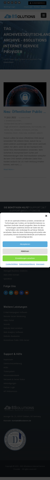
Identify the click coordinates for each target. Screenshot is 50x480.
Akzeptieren (25, 244)
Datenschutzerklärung (27, 264)
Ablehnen (25, 251)
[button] (46, 216)
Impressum (40, 264)
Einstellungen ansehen (25, 258)
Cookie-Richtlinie (12, 264)
